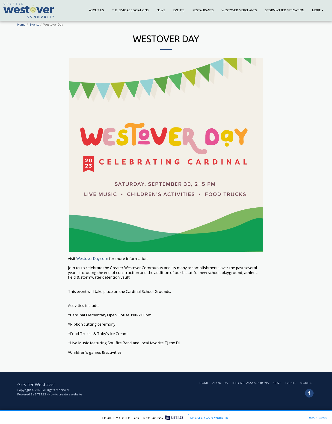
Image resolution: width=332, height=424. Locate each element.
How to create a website (65, 394)
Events (34, 24)
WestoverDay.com (92, 258)
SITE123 (40, 394)
